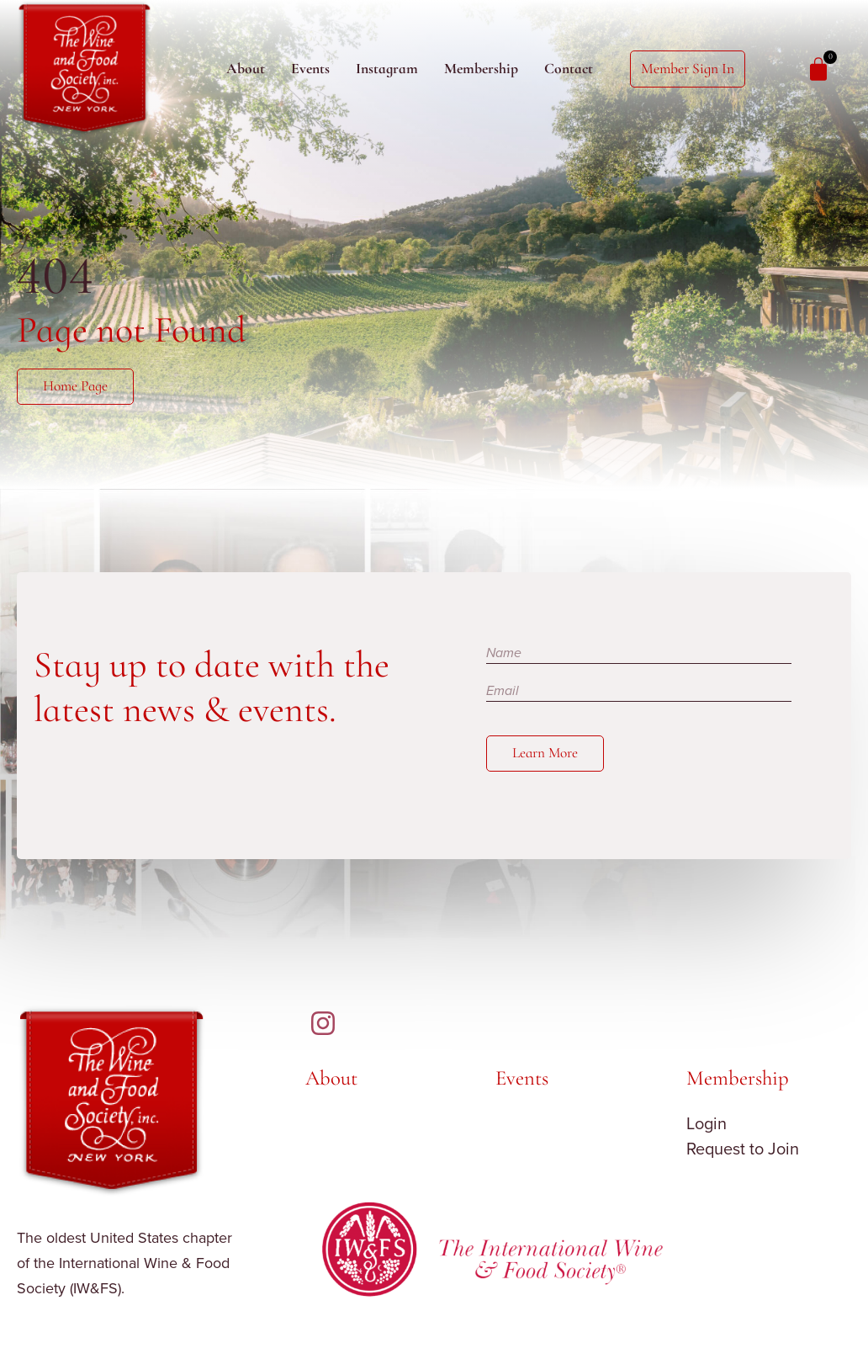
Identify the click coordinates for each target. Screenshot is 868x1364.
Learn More (546, 754)
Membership (481, 68)
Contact (568, 68)
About (245, 68)
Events (310, 68)
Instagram (387, 68)
